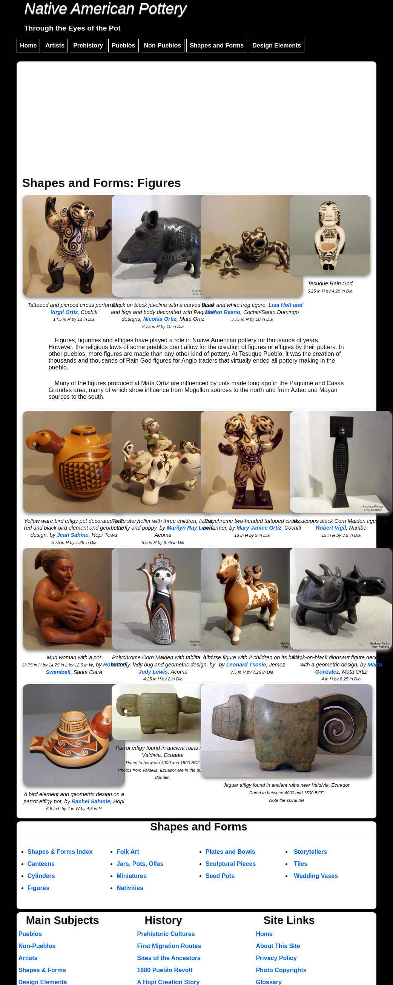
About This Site (278, 946)
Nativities (130, 888)
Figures (38, 888)
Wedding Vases (316, 876)
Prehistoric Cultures (166, 934)
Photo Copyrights (281, 970)
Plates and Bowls (230, 852)
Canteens (41, 864)
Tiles (300, 864)
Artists (54, 45)
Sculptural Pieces (231, 864)
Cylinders (41, 876)
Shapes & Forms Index (60, 852)
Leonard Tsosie (246, 665)
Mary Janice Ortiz (258, 528)
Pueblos (123, 45)
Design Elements (276, 45)
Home (28, 45)
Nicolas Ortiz (160, 319)
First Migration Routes (169, 946)
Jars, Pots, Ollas (140, 864)
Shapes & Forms (42, 970)
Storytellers (310, 852)
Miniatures (132, 876)
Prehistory (88, 45)
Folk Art (128, 852)
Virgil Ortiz (64, 312)
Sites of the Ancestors (169, 958)
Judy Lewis (153, 672)
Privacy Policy (276, 958)
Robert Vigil (331, 528)
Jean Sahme (73, 535)
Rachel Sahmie (91, 801)
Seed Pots (220, 876)
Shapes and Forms (217, 45)
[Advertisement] (196, 120)
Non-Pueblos (162, 45)
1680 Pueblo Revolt (165, 970)
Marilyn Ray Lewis (190, 528)
